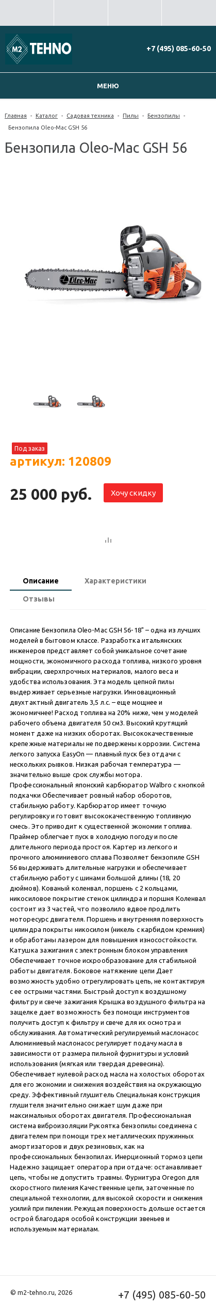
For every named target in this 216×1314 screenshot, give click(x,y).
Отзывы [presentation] (39, 599)
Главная (16, 116)
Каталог (47, 116)
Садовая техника (90, 116)
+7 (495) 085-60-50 (178, 48)
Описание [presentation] (41, 581)
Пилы (131, 116)
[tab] (41, 582)
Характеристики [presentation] (115, 581)
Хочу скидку (133, 492)
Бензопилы (163, 116)
